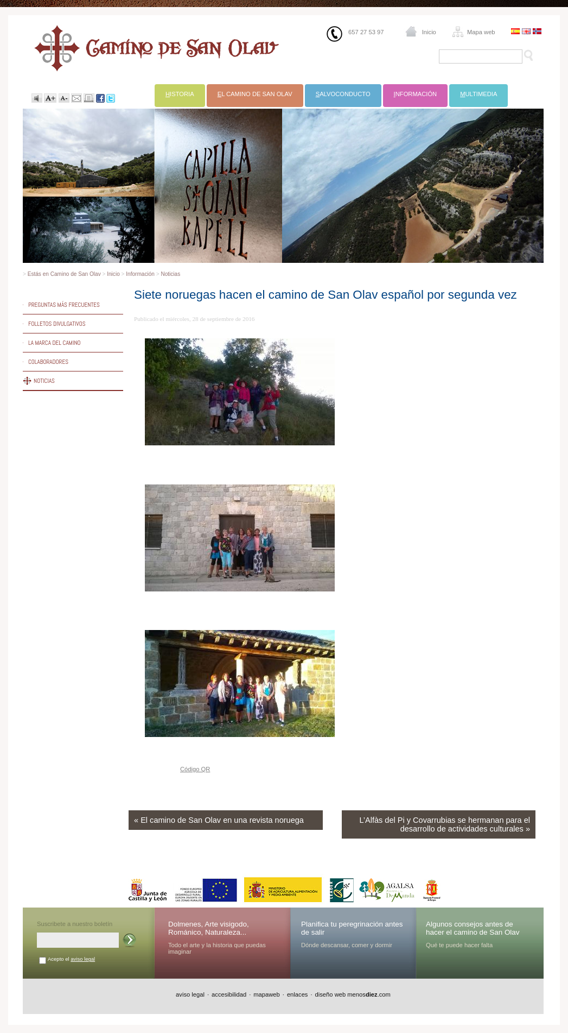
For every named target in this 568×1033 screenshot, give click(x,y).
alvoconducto (343, 94)
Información (140, 274)
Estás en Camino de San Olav (64, 274)
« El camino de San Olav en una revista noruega (219, 820)
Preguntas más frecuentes (64, 304)
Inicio (429, 32)
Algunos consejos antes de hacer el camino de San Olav (473, 928)
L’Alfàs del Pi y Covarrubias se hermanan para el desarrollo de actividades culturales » (444, 824)
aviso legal (83, 959)
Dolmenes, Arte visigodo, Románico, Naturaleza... (208, 928)
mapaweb (266, 994)
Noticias (170, 274)
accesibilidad (229, 994)
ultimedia (478, 94)
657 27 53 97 (366, 32)
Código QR (195, 769)
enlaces (297, 994)
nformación (415, 94)
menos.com (369, 994)
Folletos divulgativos (57, 323)
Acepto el (71, 959)
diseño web (330, 994)
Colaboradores (48, 362)
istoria (179, 94)
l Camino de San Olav (255, 94)
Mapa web (481, 32)
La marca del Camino (54, 343)
